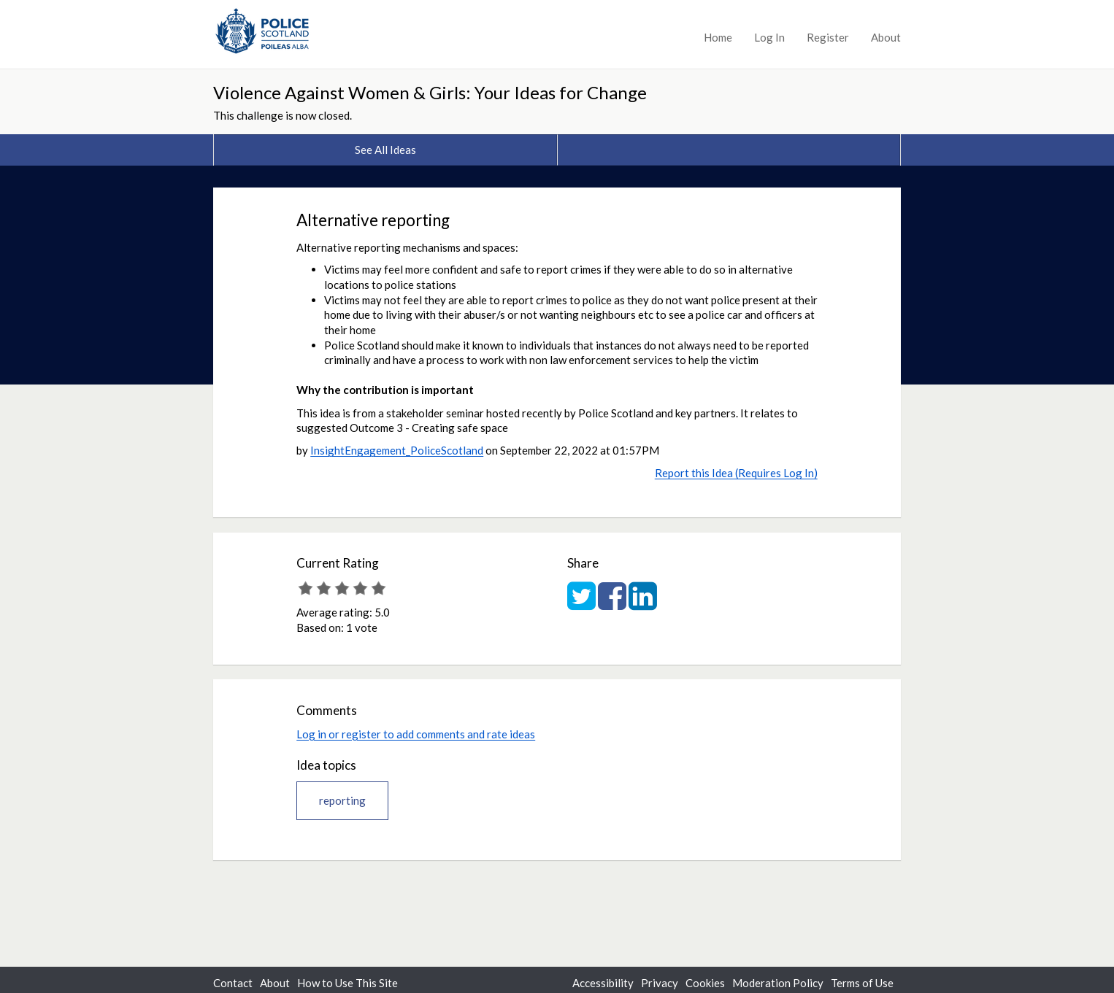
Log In (769, 37)
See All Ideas (385, 149)
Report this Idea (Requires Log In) (736, 472)
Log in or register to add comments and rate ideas (415, 734)
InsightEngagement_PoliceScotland (396, 450)
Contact (233, 982)
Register (828, 37)
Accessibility (603, 982)
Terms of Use (862, 982)
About (886, 37)
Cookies (705, 982)
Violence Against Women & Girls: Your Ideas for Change (430, 92)
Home (718, 37)
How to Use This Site (347, 982)
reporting (342, 800)
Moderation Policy (777, 982)
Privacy (659, 982)
